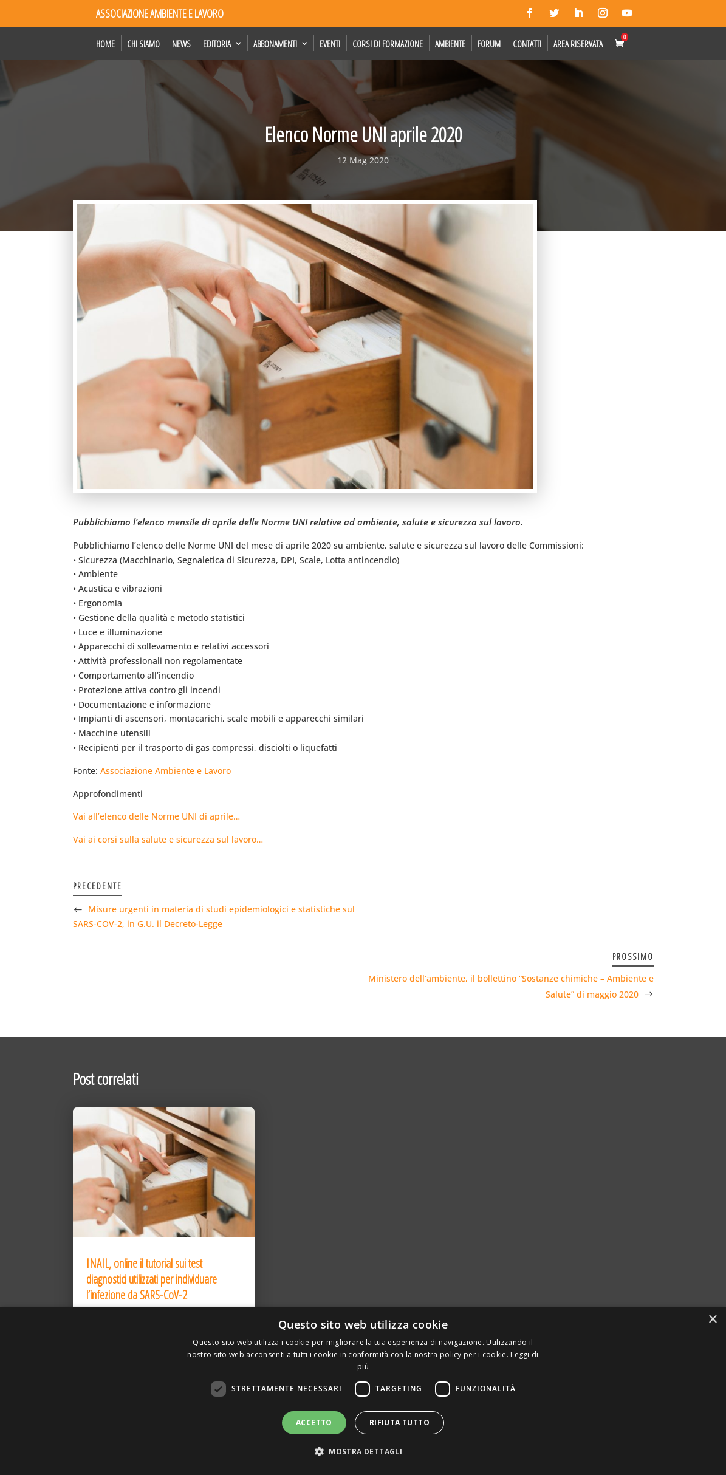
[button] (363, 1451)
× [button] (712, 1319)
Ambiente (450, 44)
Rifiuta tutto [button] (399, 1422)
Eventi (330, 44)
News (181, 44)
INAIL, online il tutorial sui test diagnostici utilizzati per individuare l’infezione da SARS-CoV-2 (151, 1279)
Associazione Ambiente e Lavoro (165, 770)
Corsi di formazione (387, 44)
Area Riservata (578, 44)
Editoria (217, 44)
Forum (489, 44)
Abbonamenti (275, 44)
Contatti (527, 44)
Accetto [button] (314, 1422)
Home (105, 44)
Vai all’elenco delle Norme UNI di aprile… (156, 816)
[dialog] (363, 1391)
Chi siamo (143, 44)
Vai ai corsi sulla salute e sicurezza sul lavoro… (168, 839)
